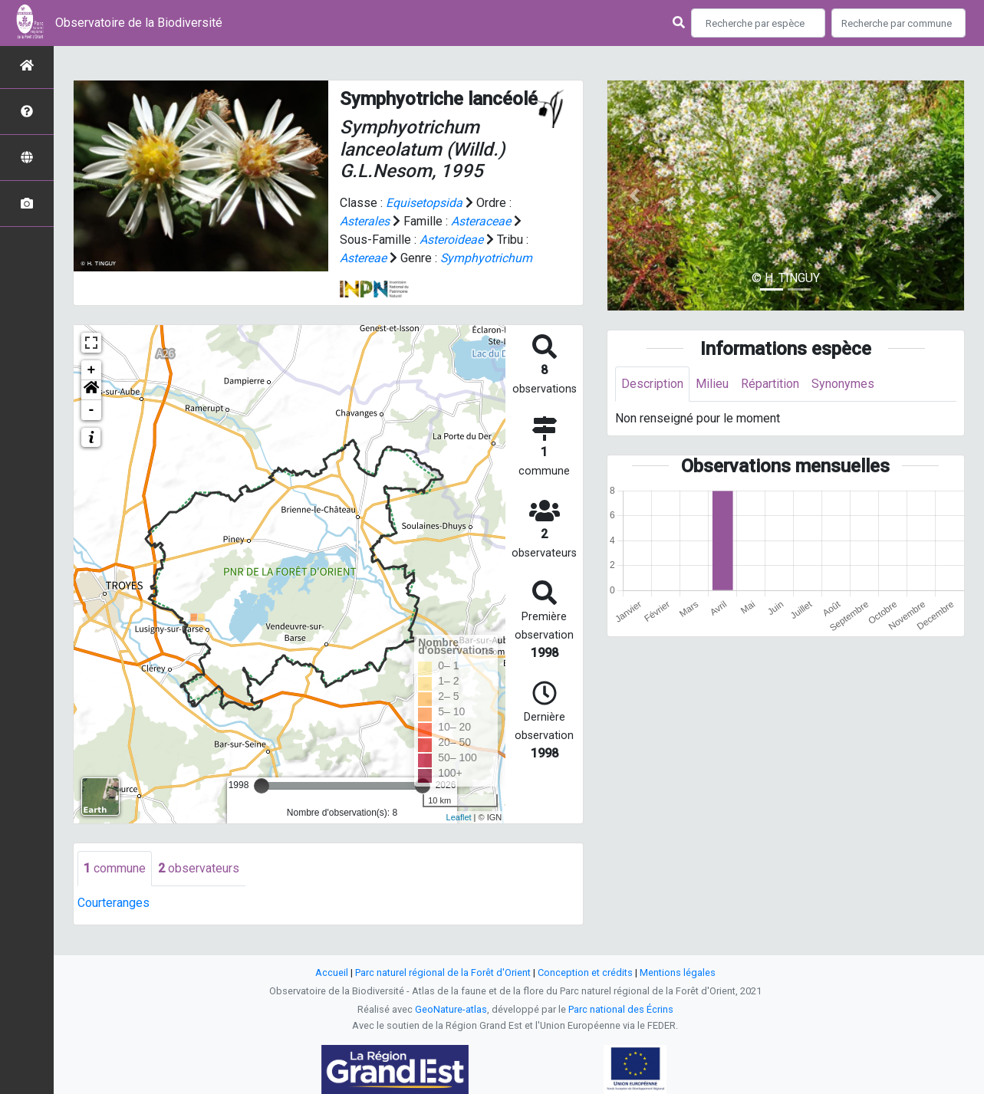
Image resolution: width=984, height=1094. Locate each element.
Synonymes (842, 383)
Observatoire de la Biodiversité (138, 22)
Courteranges (113, 902)
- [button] (91, 410)
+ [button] (91, 370)
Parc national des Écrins (620, 1009)
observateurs (198, 868)
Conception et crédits (585, 972)
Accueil (331, 972)
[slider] (261, 785)
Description (652, 383)
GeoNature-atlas (451, 1009)
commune (115, 868)
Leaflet (459, 817)
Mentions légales (678, 972)
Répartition (770, 383)
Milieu (712, 383)
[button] (91, 390)
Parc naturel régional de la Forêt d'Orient (443, 972)
